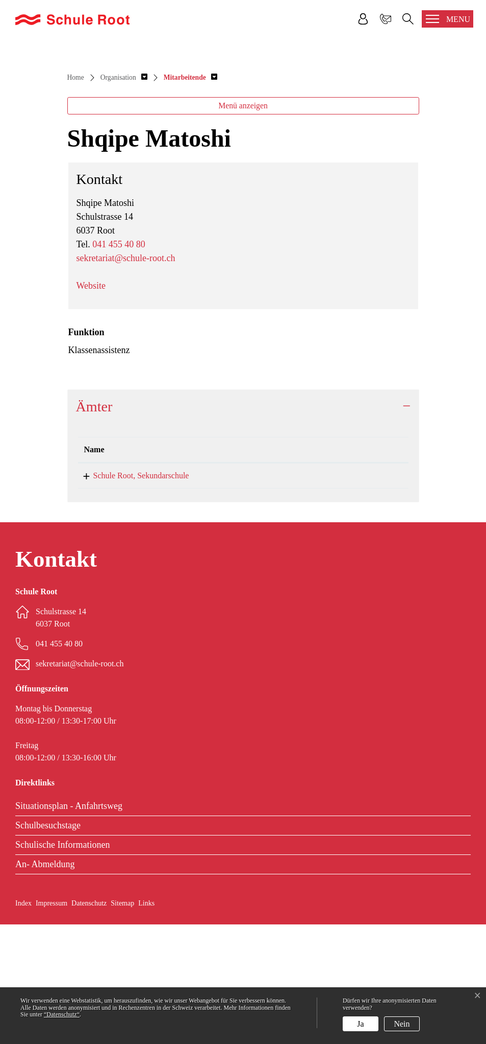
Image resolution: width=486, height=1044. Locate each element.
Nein (402, 1023)
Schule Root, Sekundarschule (132, 595)
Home (75, 197)
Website (91, 405)
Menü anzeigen (243, 225)
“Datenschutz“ (62, 1014)
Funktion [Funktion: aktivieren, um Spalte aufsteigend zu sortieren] (304, 569)
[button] (123, 197)
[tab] (243, 526)
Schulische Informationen (62, 964)
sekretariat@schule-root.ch (125, 378)
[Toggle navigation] (447, 19)
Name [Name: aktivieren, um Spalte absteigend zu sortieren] (94, 569)
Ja (360, 1023)
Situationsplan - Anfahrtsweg (68, 925)
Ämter (94, 526)
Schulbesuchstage (48, 945)
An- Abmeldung (45, 984)
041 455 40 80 (118, 364)
